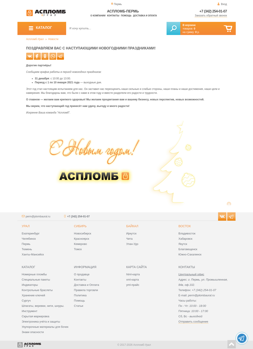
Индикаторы (30, 284)
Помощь (126, 15)
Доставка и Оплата (86, 284)
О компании (97, 15)
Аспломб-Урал (35, 39)
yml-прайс (132, 284)
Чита (129, 238)
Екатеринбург (31, 233)
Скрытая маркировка (35, 316)
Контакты (113, 15)
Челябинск (29, 238)
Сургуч (26, 300)
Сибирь (80, 226)
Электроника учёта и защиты (41, 321)
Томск (78, 249)
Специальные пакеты (36, 279)
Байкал (132, 226)
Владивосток (187, 233)
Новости (53, 39)
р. (197, 32)
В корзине (189, 25)
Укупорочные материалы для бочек (45, 326)
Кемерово (80, 244)
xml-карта (132, 279)
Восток (185, 226)
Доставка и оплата (145, 15)
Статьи (78, 305)
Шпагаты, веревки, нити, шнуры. (43, 305)
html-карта (133, 274)
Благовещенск (188, 249)
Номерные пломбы (34, 274)
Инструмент (30, 311)
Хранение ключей (33, 295)
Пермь (26, 244)
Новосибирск (82, 233)
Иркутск (131, 233)
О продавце (81, 274)
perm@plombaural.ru (38, 216)
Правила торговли (86, 290)
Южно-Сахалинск (190, 254)
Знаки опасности (33, 332)
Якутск (183, 244)
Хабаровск (186, 238)
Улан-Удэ (132, 244)
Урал (26, 226)
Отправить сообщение (193, 321)
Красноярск (81, 238)
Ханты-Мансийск (33, 254)
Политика (80, 295)
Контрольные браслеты (37, 290)
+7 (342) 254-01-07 (213, 11)
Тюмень (27, 249)
